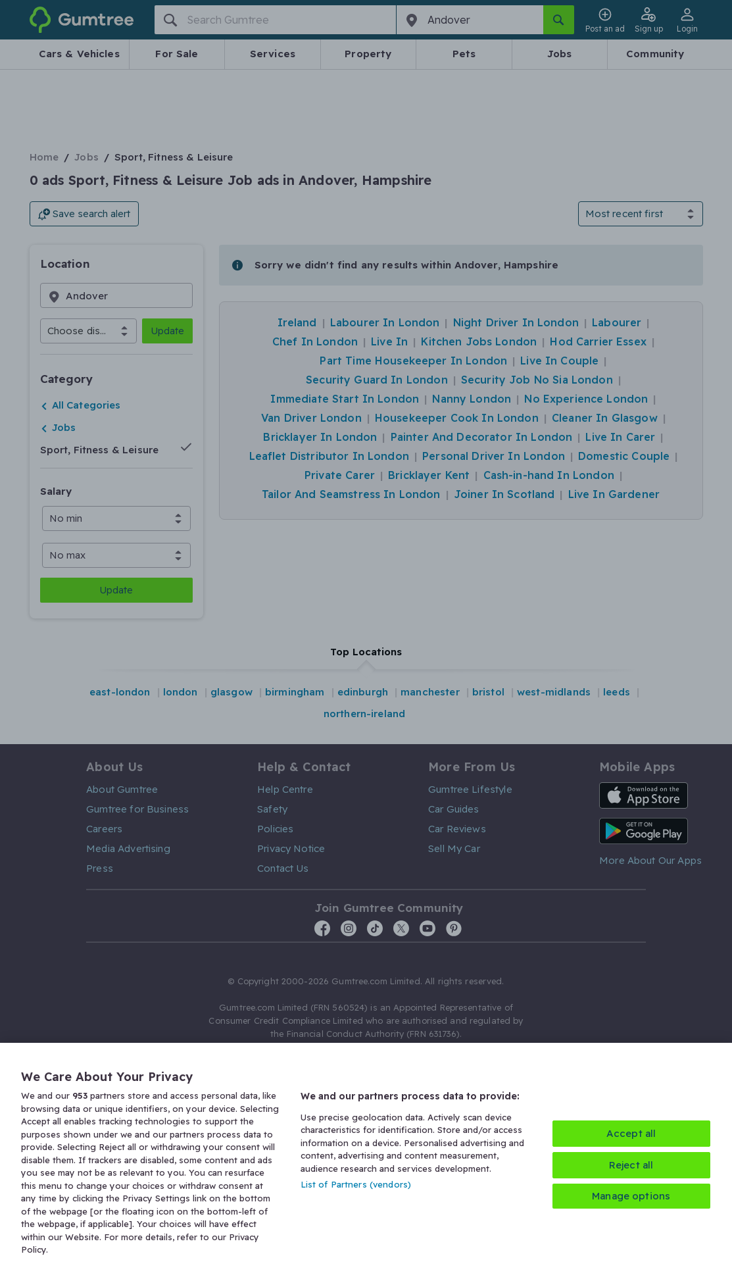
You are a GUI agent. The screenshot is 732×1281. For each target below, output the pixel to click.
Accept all (631, 1133)
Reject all (631, 1165)
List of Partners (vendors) (356, 1184)
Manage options (631, 1196)
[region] (366, 1162)
